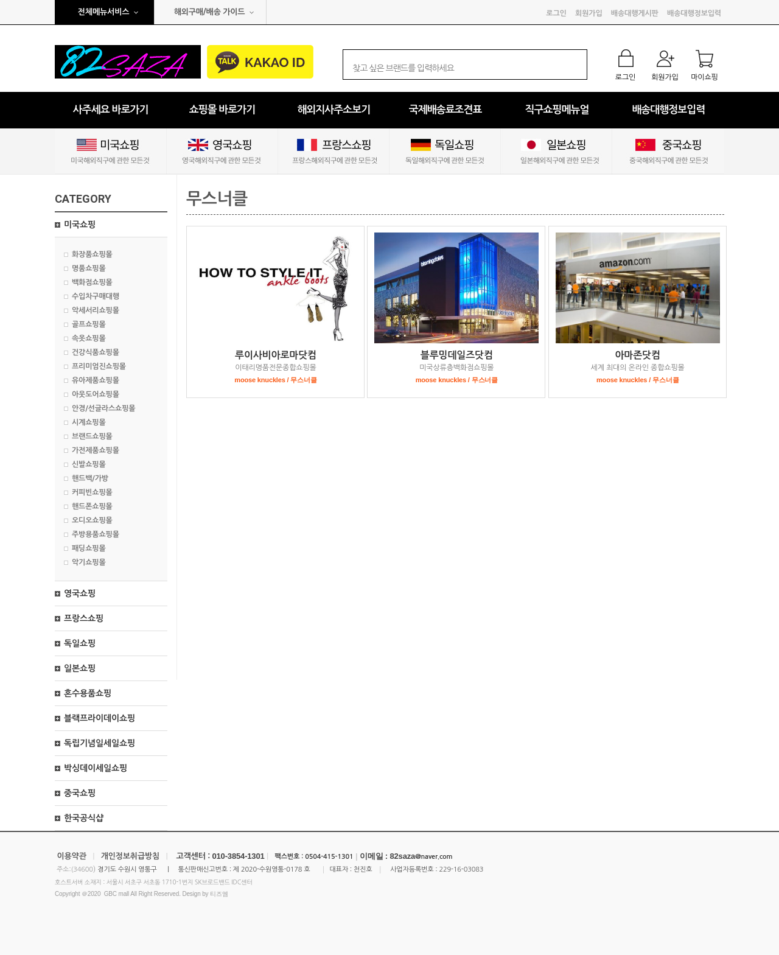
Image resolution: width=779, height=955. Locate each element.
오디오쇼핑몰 (92, 520)
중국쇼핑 (80, 793)
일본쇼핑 (80, 668)
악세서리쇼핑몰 (95, 310)
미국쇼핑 (80, 224)
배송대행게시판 (634, 13)
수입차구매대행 (95, 296)
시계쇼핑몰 (89, 422)
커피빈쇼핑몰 (92, 492)
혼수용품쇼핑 (87, 693)
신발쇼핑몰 (89, 464)
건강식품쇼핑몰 (95, 352)
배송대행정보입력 (694, 13)
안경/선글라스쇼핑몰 (103, 408)
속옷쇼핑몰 (89, 338)
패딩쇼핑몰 (89, 548)
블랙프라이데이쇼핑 (99, 718)
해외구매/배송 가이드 (209, 12)
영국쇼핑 (80, 593)
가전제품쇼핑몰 (95, 450)
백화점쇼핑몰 (92, 282)
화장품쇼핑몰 (92, 254)
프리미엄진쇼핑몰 (99, 366)
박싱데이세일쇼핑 (95, 768)
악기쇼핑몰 (89, 562)
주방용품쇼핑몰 (95, 534)
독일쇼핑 (80, 643)
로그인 (556, 13)
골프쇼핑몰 (89, 324)
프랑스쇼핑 (83, 618)
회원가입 (588, 13)
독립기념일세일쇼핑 (99, 743)
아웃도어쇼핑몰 (95, 394)
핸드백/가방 (90, 478)
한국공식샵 (83, 818)
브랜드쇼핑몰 (92, 436)
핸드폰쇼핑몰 (92, 506)
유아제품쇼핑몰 (95, 380)
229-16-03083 (461, 869)
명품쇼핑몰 (89, 268)
